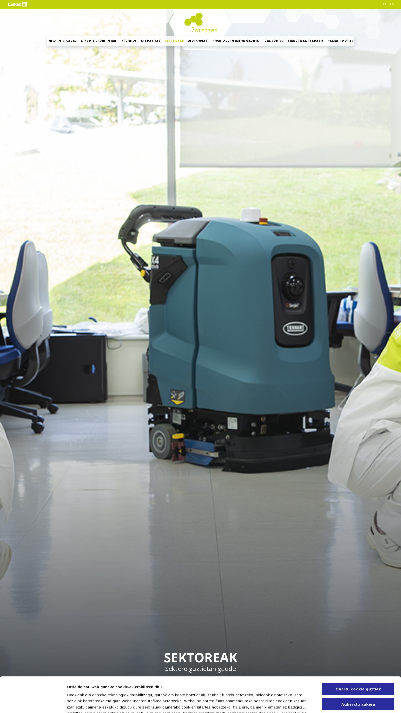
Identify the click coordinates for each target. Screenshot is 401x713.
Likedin (18, 4)
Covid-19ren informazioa (236, 41)
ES (392, 4)
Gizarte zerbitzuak (98, 41)
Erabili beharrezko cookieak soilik (358, 688)
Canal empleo (340, 41)
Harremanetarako (305, 41)
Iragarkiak (273, 41)
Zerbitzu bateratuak (141, 41)
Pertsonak (198, 41)
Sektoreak (174, 41)
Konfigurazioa (281, 703)
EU (385, 4)
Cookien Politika (190, 686)
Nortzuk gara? (62, 41)
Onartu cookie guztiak (358, 656)
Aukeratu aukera (358, 671)
